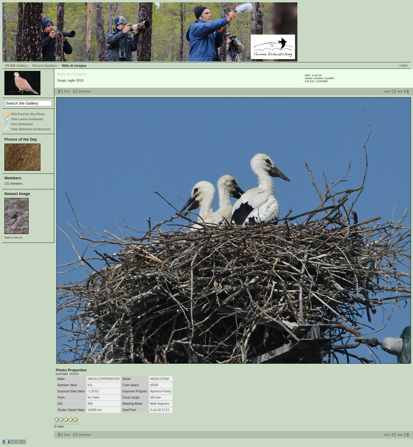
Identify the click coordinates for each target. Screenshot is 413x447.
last (400, 91)
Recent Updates (44, 65)
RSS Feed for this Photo (28, 114)
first (67, 91)
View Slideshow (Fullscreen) (30, 129)
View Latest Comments (27, 119)
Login (404, 65)
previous (85, 91)
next (387, 91)
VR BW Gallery (16, 65)
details (74, 374)
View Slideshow (22, 124)
